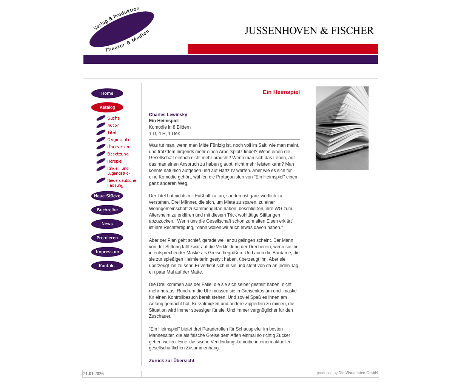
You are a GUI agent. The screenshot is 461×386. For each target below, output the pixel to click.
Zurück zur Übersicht (171, 360)
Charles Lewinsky (168, 114)
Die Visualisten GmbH (358, 373)
